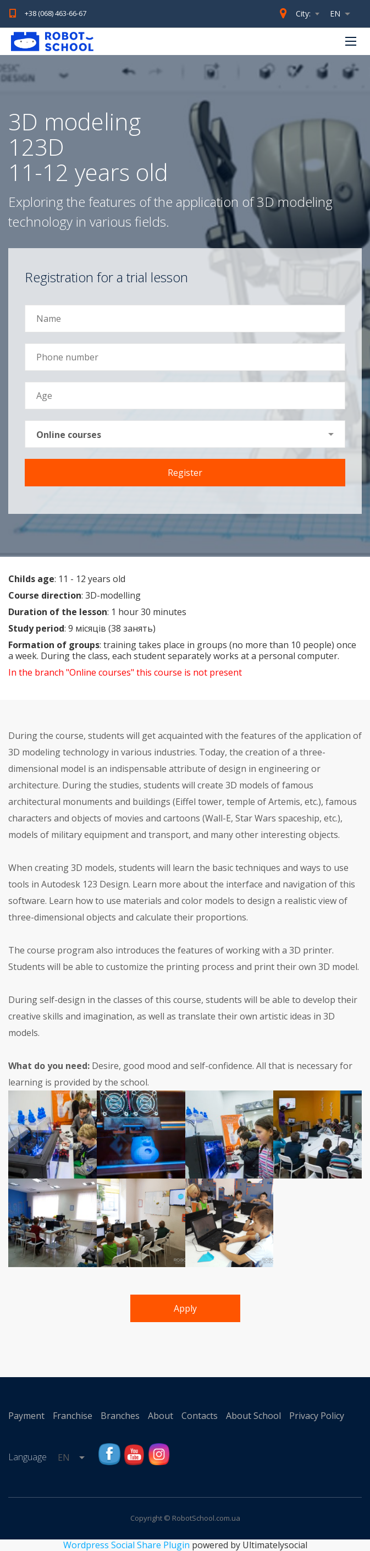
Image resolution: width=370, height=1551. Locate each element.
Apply (185, 1308)
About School (253, 1416)
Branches (120, 1416)
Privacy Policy (316, 1416)
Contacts (199, 1416)
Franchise (72, 1416)
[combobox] (343, 14)
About (160, 1416)
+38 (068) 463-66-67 (55, 13)
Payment (26, 1416)
